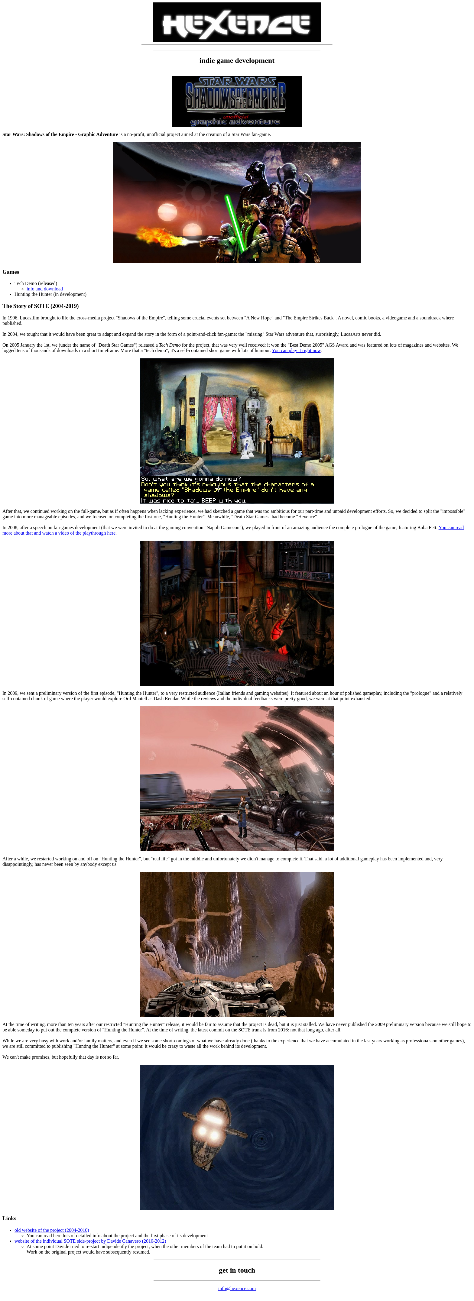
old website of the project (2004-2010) (52, 1230)
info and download (45, 288)
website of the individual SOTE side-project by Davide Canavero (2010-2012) (90, 1241)
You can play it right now (296, 350)
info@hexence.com (237, 1288)
